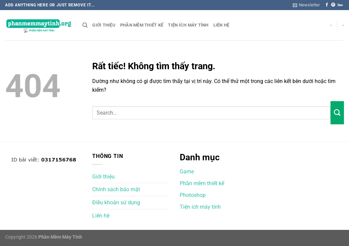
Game (187, 171)
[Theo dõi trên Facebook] (327, 5)
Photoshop (193, 195)
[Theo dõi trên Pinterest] (333, 5)
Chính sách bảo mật (116, 189)
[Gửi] (337, 112)
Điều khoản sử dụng (116, 202)
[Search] (85, 25)
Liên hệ (221, 25)
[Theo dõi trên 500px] (340, 5)
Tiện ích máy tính (188, 25)
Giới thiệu (103, 25)
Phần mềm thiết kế (141, 25)
